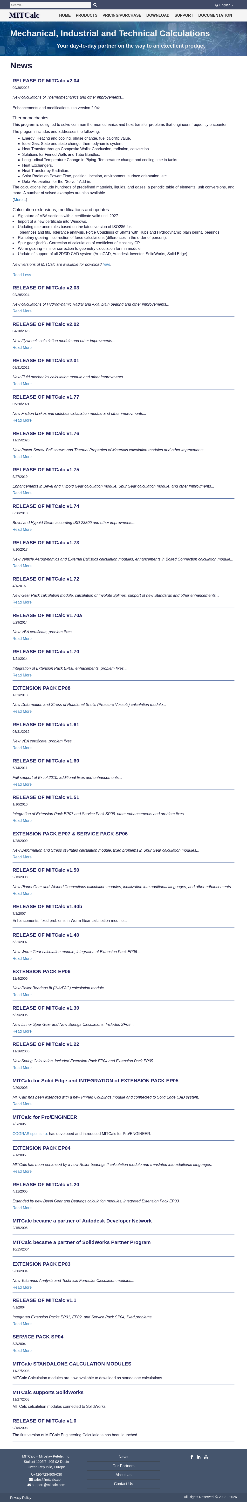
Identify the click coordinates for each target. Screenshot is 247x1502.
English (224, 5)
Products (86, 15)
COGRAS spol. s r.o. (31, 1134)
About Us (123, 1475)
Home (65, 15)
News (123, 1457)
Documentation (215, 15)
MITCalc (24, 15)
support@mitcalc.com (48, 1485)
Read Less (22, 275)
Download (158, 15)
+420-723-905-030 (47, 1474)
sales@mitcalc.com (48, 1479)
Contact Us (123, 1484)
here (106, 264)
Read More (22, 311)
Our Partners (123, 1466)
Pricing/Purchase (122, 15)
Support (184, 15)
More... (20, 200)
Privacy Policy (20, 1498)
